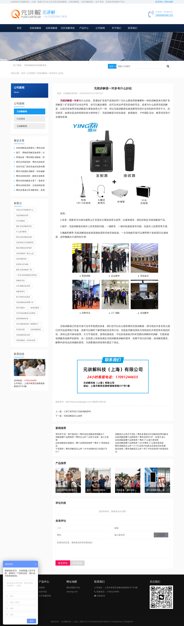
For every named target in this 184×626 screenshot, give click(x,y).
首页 (19, 28)
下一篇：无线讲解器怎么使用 (68, 416)
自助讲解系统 (40, 65)
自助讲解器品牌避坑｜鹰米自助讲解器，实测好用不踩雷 (29, 148)
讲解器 (42, 587)
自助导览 (43, 591)
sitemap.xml (71, 591)
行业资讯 (21, 119)
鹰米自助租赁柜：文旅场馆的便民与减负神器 (29, 185)
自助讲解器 (51, 28)
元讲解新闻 (22, 111)
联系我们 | (160, 2)
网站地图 (169, 2)
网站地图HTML (73, 587)
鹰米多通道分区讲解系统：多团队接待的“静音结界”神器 (29, 190)
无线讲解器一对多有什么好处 (50, 73)
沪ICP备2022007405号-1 (99, 621)
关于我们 (116, 28)
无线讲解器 (35, 28)
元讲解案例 (22, 126)
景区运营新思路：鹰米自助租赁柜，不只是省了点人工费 (29, 162)
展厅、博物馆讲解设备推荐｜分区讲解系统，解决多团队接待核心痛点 (29, 152)
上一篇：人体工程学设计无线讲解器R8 (73, 411)
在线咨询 (99, 596)
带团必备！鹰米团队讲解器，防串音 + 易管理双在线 (29, 157)
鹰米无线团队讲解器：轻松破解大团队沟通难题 (29, 171)
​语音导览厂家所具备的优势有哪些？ (29, 166)
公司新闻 (100, 28)
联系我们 (132, 28)
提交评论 (62, 563)
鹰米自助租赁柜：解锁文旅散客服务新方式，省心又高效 (29, 176)
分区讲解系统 (68, 28)
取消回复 (77, 563)
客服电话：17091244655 (106, 591)
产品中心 (84, 28)
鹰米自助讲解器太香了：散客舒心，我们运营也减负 (29, 180)
